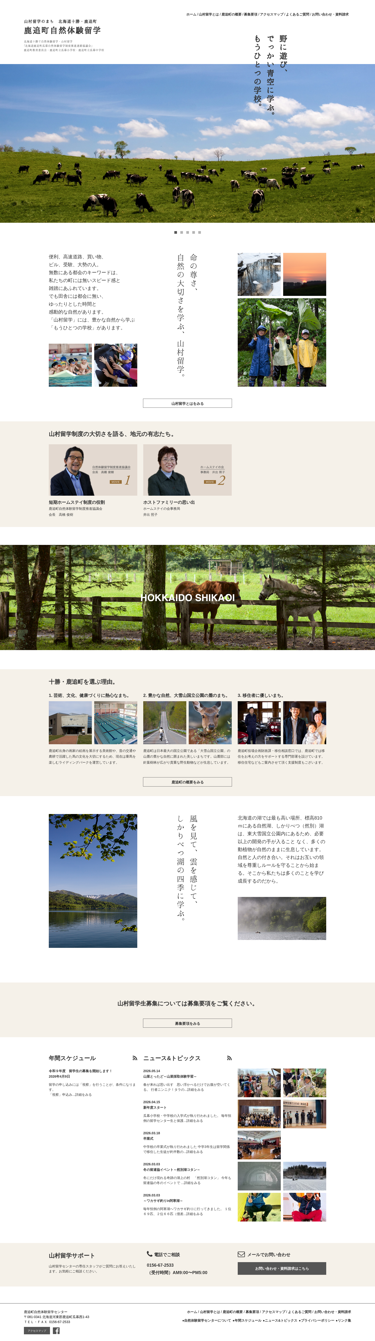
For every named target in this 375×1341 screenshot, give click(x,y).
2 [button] (181, 232)
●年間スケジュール (246, 1320)
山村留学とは (209, 14)
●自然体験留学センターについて (206, 1320)
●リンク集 (343, 1320)
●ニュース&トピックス (280, 1320)
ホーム (191, 14)
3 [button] (187, 232)
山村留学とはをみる (187, 404)
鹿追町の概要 (231, 14)
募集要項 (250, 14)
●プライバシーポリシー (316, 1320)
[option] (187, 143)
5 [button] (199, 232)
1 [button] (175, 232)
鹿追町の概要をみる (187, 782)
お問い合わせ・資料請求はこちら (282, 1268)
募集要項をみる (187, 1023)
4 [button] (193, 232)
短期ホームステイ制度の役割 (77, 502)
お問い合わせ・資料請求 (330, 14)
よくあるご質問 (297, 14)
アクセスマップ (271, 14)
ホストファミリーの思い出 (169, 502)
